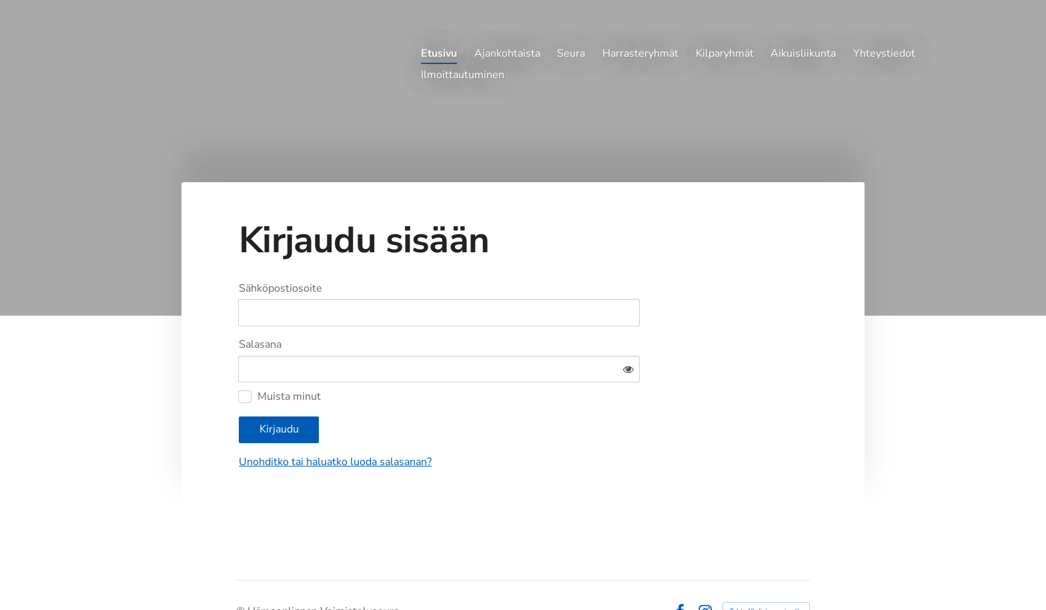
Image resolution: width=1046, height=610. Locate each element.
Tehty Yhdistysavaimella (766, 572)
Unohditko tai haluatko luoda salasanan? (463, 422)
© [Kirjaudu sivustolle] (241, 572)
